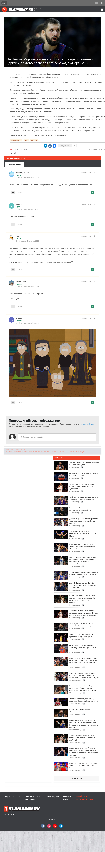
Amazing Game (22, 173)
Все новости (77, 778)
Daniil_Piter (21, 282)
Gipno (18, 236)
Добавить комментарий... (31, 437)
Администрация (53, 797)
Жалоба (13, 153)
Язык (52, 820)
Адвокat (19, 204)
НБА (12, 149)
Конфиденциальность (12, 797)
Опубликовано (27, 178)
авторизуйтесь (87, 424)
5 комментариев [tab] (14, 164)
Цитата (19, 192)
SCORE (19, 318)
